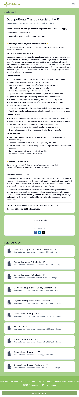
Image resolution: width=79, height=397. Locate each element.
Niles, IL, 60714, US (43, 278)
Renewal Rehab (12, 23)
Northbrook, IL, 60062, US (39, 23)
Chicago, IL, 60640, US (45, 291)
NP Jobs (32, 382)
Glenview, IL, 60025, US (45, 265)
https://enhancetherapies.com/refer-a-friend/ (29, 167)
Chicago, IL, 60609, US (45, 252)
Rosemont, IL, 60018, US (45, 316)
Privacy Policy (60, 382)
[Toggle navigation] (73, 4)
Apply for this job (39, 393)
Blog (39, 382)
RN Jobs (23, 382)
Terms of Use (73, 382)
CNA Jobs (4, 382)
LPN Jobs (14, 382)
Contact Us (47, 382)
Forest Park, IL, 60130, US (45, 303)
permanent (24, 23)
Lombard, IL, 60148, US (45, 368)
